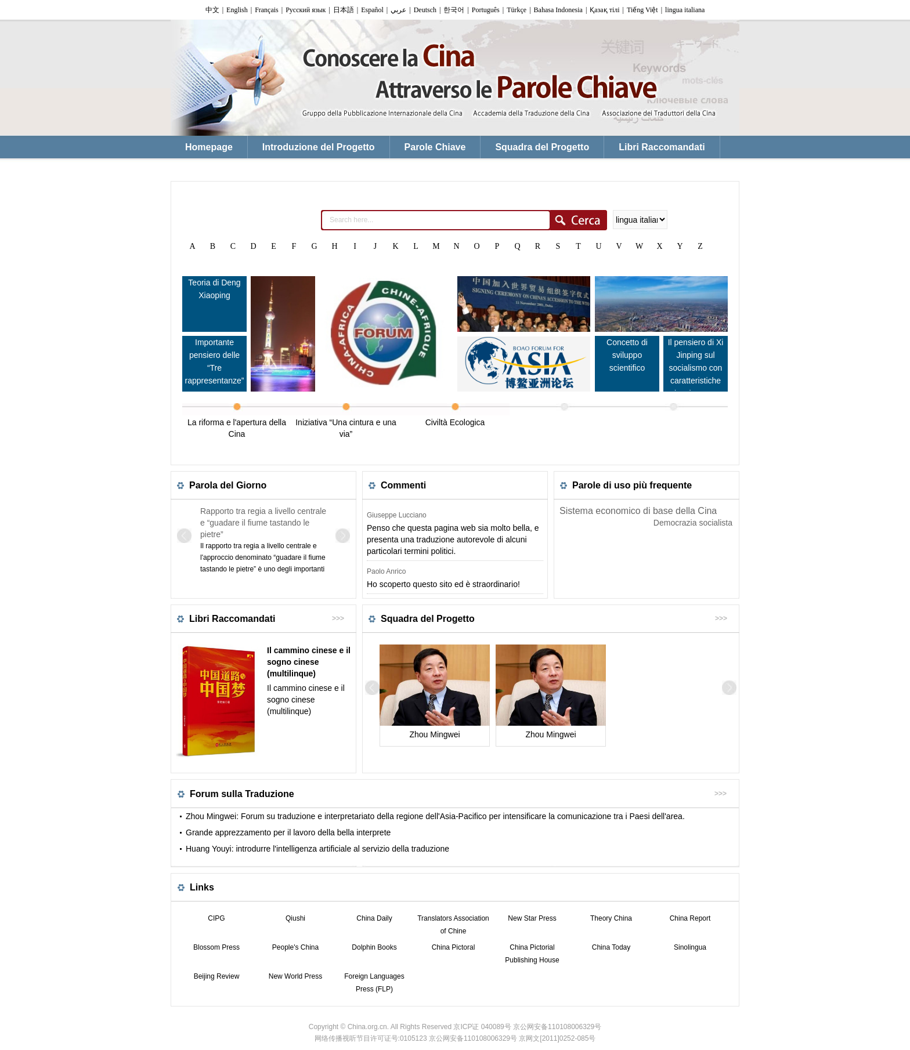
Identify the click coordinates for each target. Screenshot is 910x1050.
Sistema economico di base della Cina (638, 511)
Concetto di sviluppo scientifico (627, 355)
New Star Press (532, 918)
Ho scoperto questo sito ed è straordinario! (443, 584)
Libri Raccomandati (232, 619)
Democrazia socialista (692, 522)
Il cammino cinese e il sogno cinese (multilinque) (309, 662)
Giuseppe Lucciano (397, 515)
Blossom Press (216, 947)
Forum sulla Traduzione (242, 794)
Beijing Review (217, 976)
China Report (690, 918)
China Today (611, 947)
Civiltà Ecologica (455, 422)
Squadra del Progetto (428, 619)
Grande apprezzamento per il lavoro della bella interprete (288, 832)
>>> (338, 618)
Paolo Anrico (386, 571)
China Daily (374, 918)
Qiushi (295, 918)
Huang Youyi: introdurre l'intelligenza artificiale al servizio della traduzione (317, 848)
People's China (295, 947)
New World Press (295, 976)
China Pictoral (453, 947)
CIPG (216, 918)
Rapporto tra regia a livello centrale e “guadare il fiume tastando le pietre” (263, 522)
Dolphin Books (374, 947)
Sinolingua (690, 947)
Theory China (611, 918)
